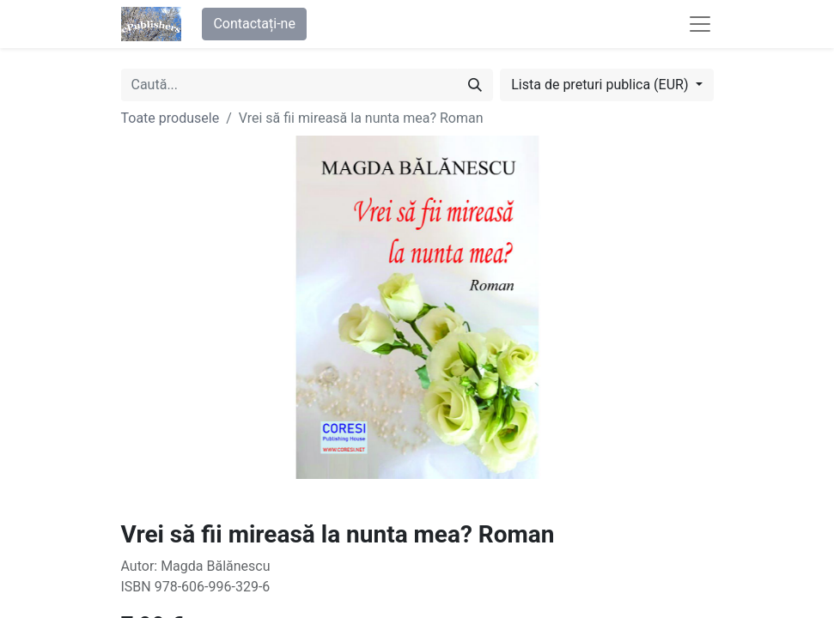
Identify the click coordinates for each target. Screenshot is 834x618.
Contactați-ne (254, 23)
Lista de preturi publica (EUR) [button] (601, 84)
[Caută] (475, 85)
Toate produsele (170, 118)
